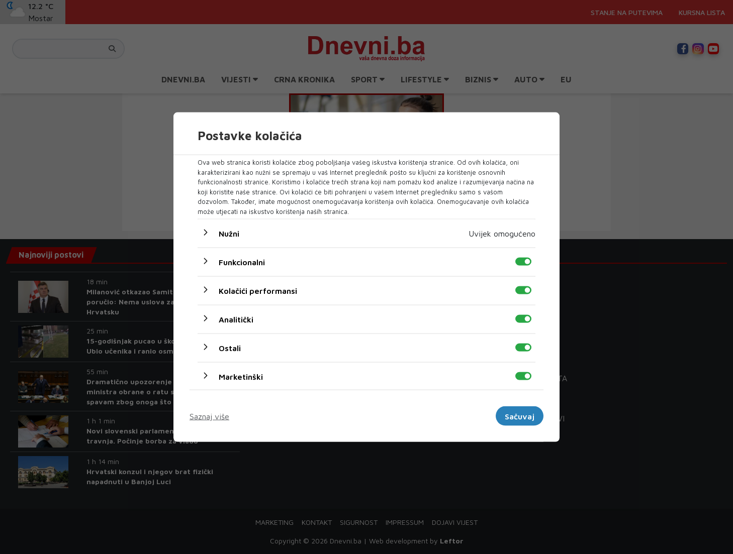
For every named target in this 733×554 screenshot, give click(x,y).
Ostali (230, 348)
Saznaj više (209, 415)
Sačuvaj (519, 415)
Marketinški (241, 376)
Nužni (229, 233)
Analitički (236, 319)
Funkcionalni (242, 262)
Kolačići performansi (258, 290)
